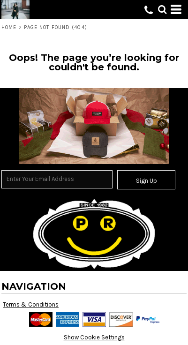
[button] (162, 9)
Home (8, 27)
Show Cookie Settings (94, 337)
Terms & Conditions (31, 304)
